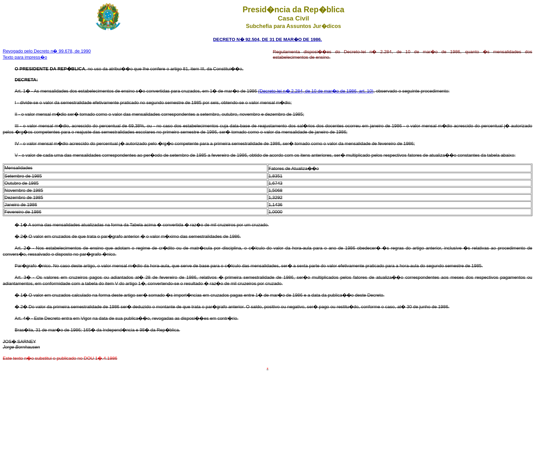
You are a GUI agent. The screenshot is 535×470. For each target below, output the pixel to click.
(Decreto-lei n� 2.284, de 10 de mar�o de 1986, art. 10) (316, 91)
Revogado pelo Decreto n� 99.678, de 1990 (47, 51)
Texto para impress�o (25, 57)
